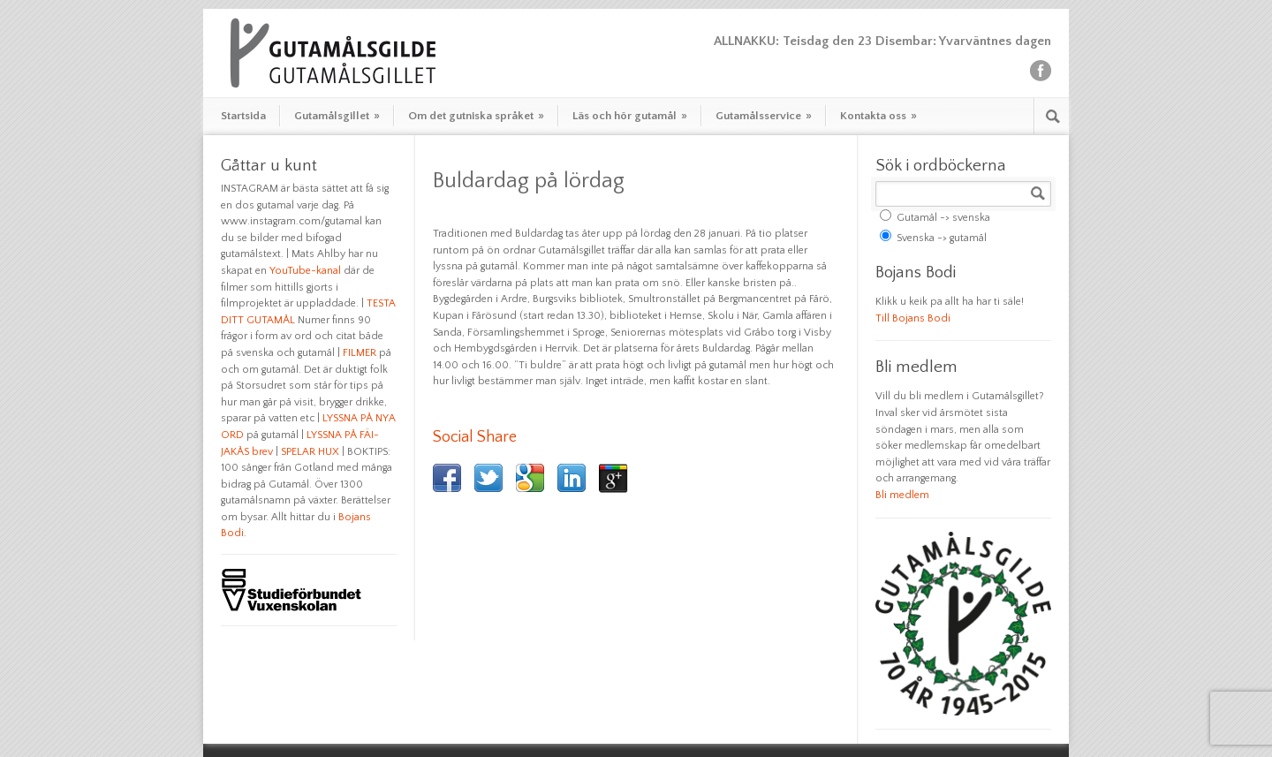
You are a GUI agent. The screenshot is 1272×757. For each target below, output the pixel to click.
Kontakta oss (878, 116)
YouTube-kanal (305, 270)
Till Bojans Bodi (912, 318)
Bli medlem (902, 495)
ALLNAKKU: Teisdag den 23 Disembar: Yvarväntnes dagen (882, 41)
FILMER (359, 353)
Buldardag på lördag (529, 181)
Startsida (243, 116)
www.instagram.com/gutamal (291, 221)
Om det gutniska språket (476, 116)
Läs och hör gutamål (629, 116)
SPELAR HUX (310, 452)
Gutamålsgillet (337, 116)
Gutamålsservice (764, 116)
